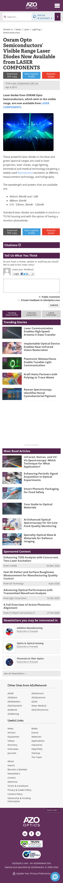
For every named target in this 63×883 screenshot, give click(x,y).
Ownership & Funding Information (19, 800)
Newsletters (14, 773)
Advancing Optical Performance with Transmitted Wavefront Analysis (28, 591)
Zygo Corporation (17, 598)
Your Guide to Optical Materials (38, 505)
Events (35, 732)
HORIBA (13, 565)
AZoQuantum (39, 697)
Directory (12, 744)
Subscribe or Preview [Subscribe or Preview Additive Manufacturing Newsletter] (27, 631)
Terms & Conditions (18, 785)
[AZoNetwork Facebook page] (31, 833)
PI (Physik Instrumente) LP (22, 612)
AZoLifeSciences (40, 709)
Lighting (36, 29)
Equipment (13, 736)
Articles (11, 732)
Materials (36, 736)
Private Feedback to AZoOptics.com (40, 300)
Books (35, 728)
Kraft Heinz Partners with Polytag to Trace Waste (40, 375)
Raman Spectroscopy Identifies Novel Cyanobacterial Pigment (40, 393)
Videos (11, 740)
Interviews (13, 748)
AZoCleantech (15, 705)
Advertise (12, 781)
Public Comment (51, 296)
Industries (37, 744)
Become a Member (17, 769)
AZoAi (34, 701)
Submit (54, 305)
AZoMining (13, 713)
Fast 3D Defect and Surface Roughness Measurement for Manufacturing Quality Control (30, 575)
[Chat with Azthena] (55, 876)
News (18, 29)
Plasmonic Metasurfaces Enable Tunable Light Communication (40, 362)
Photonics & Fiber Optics (30, 658)
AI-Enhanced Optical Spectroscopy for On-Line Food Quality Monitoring (40, 523)
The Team (37, 757)
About (11, 761)
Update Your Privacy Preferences (31, 873)
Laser (26, 29)
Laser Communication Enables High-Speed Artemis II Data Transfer (40, 331)
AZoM (11, 693)
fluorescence (25, 172)
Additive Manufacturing (30, 627)
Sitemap (36, 753)
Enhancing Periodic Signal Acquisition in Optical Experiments (41, 477)
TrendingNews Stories (12, 313)
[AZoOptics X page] (38, 833)
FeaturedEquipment (31, 313)
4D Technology (16, 583)
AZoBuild (12, 709)
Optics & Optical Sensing (30, 643)
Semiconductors (11, 32)
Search (11, 765)
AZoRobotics (14, 701)
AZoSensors (38, 693)
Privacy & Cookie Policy (19, 789)
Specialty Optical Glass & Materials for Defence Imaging (40, 538)
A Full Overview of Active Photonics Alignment (27, 606)
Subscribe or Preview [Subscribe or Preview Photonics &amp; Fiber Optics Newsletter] (27, 661)
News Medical (39, 705)
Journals (12, 753)
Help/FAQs (37, 748)
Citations (12, 245)
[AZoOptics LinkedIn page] (24, 833)
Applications (38, 740)
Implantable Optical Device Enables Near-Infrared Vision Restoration (42, 347)
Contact (12, 777)
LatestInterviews (51, 313)
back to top (53, 810)
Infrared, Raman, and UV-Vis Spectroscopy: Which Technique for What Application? (40, 461)
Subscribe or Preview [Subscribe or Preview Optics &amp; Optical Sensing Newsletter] (27, 646)
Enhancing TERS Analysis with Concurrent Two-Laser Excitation (30, 559)
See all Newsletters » (15, 673)
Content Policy (15, 794)
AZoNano (12, 697)
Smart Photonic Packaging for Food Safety (41, 490)
